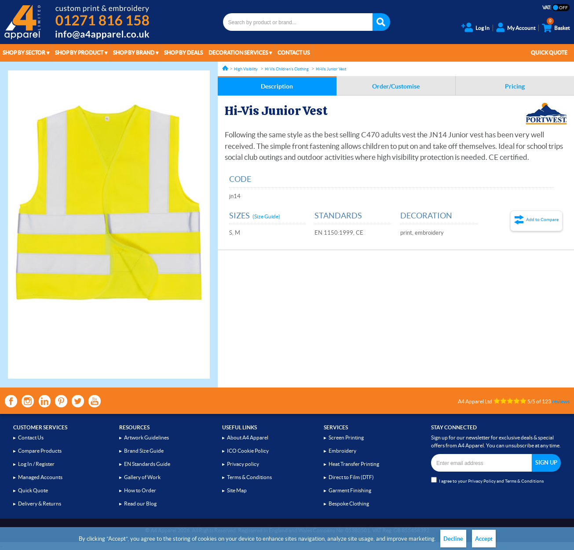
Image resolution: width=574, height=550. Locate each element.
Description (277, 86)
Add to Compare (542, 219)
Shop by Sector (24, 52)
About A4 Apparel (247, 437)
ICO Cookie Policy (248, 451)
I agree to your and (487, 480)
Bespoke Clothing (349, 503)
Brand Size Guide (144, 451)
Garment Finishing (350, 490)
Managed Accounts (40, 477)
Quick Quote (549, 52)
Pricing (515, 86)
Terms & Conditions (249, 477)
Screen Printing (346, 437)
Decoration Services (238, 52)
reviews (561, 401)
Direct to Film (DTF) (351, 477)
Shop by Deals (183, 52)
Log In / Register (36, 464)
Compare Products (40, 451)
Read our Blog (140, 503)
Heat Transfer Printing (354, 464)
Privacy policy (243, 464)
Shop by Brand (133, 52)
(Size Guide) (266, 216)
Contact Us (294, 52)
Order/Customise (396, 86)
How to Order (140, 490)
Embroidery (342, 451)
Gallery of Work (142, 477)
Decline (453, 538)
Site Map (237, 490)
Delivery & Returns (39, 503)
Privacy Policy (482, 481)
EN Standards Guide (147, 464)
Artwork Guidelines (146, 437)
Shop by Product (79, 52)
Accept (484, 538)
